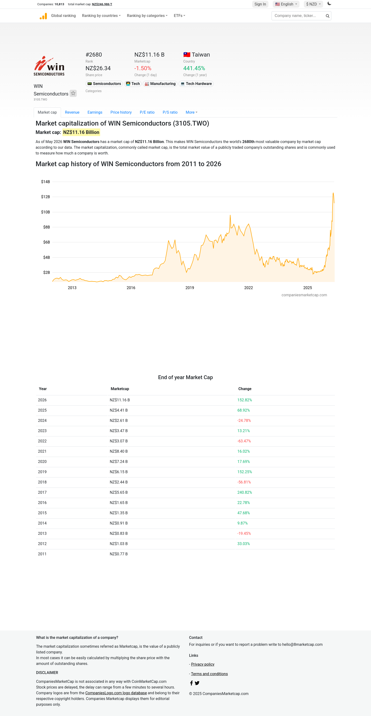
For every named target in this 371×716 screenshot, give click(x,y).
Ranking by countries (100, 15)
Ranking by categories (146, 15)
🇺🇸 (284, 4)
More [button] (190, 112)
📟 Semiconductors (104, 83)
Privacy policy (202, 664)
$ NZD (312, 4)
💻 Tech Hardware (196, 83)
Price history (121, 112)
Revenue (72, 112)
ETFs (178, 15)
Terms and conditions (209, 674)
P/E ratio (147, 112)
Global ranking (63, 15)
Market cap (47, 112)
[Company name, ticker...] (301, 15)
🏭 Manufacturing (160, 83)
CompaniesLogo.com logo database (116, 693)
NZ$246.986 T (102, 4)
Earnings (94, 112)
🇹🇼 (196, 54)
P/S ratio (170, 112)
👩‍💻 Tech (133, 83)
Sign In (260, 4)
